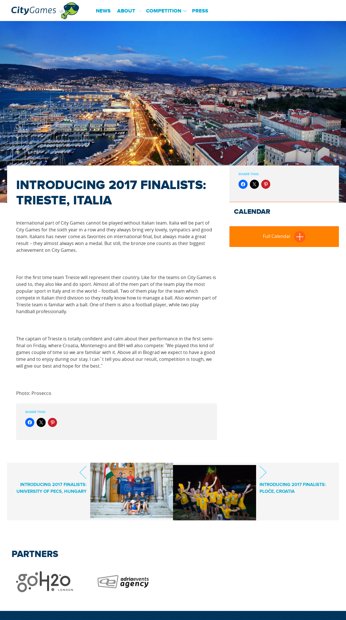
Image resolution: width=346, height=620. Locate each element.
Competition (163, 11)
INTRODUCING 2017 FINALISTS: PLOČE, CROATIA (293, 479)
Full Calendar (284, 236)
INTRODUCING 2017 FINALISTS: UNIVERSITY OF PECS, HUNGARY (51, 484)
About (126, 11)
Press (200, 11)
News (103, 11)
